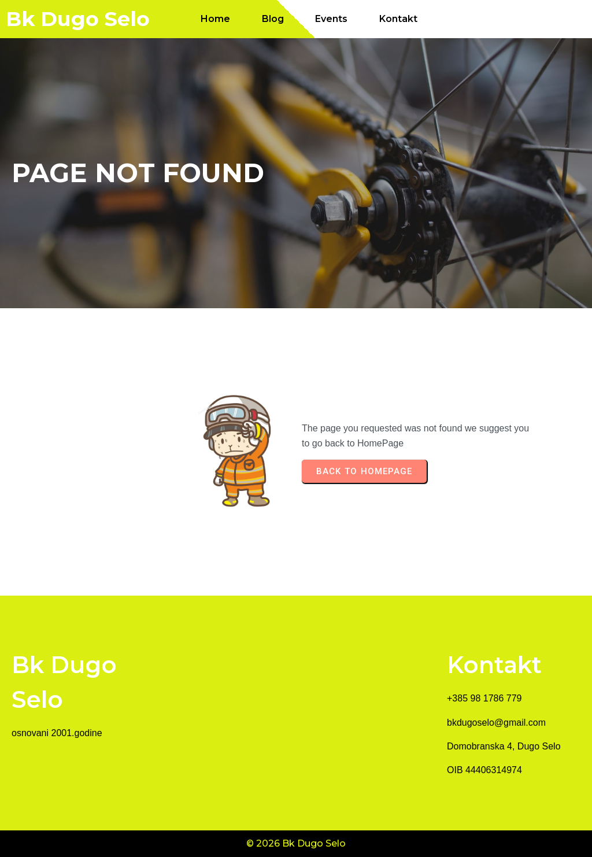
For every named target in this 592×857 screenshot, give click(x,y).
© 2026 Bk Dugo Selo (296, 843)
